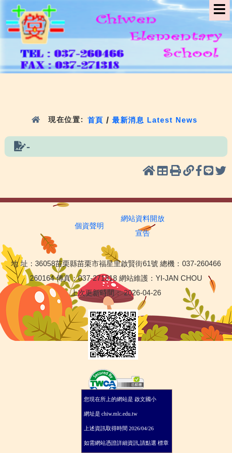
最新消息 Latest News (155, 120)
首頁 (95, 120)
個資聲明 (89, 226)
